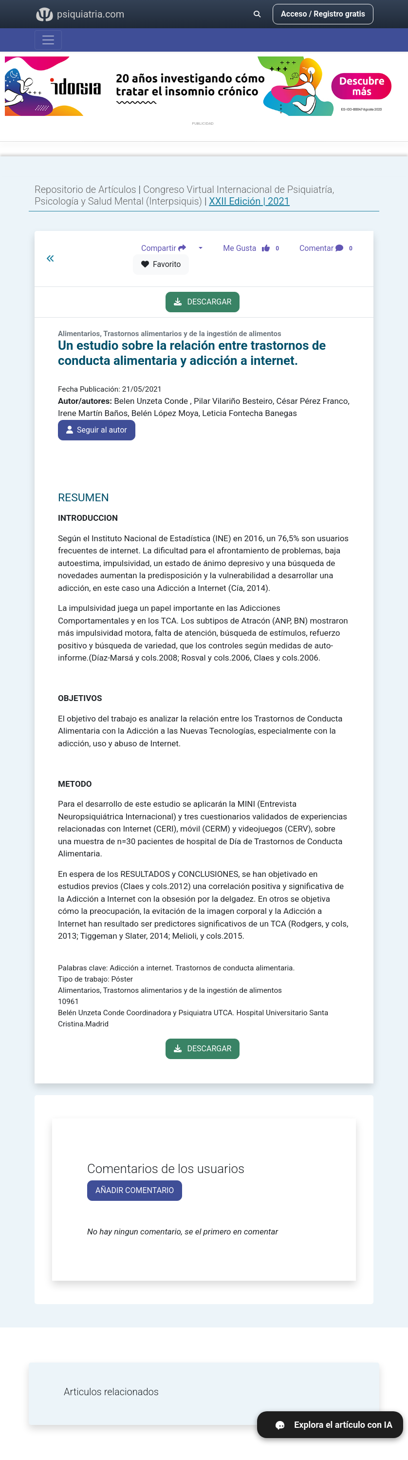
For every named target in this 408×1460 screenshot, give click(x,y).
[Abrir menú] (48, 40)
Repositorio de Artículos (85, 189)
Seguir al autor (96, 430)
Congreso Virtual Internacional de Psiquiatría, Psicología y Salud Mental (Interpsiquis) (184, 195)
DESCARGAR (203, 301)
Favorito (161, 264)
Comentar (327, 248)
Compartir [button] (169, 248)
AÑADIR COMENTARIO (134, 1190)
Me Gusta (254, 248)
